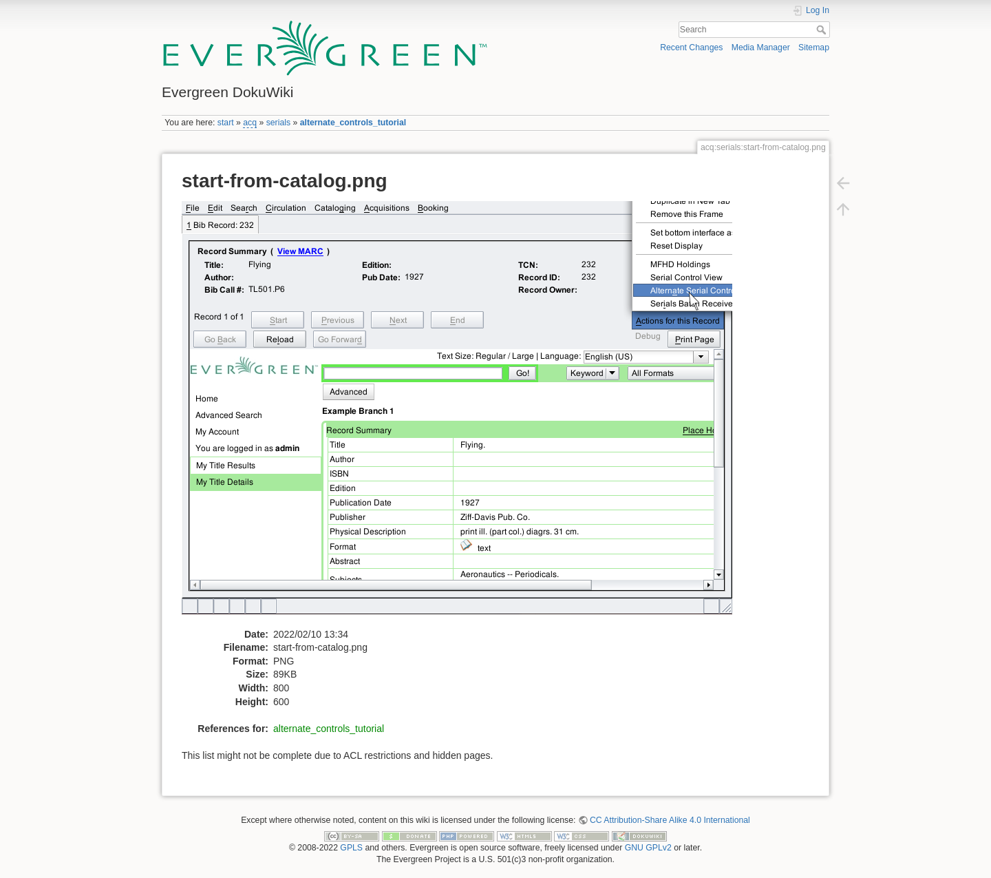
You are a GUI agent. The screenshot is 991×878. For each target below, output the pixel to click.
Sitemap (813, 47)
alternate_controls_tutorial (353, 122)
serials (278, 122)
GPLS (351, 848)
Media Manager (761, 47)
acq (250, 122)
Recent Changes (691, 47)
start (225, 122)
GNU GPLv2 (648, 848)
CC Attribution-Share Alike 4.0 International (670, 820)
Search (822, 29)
